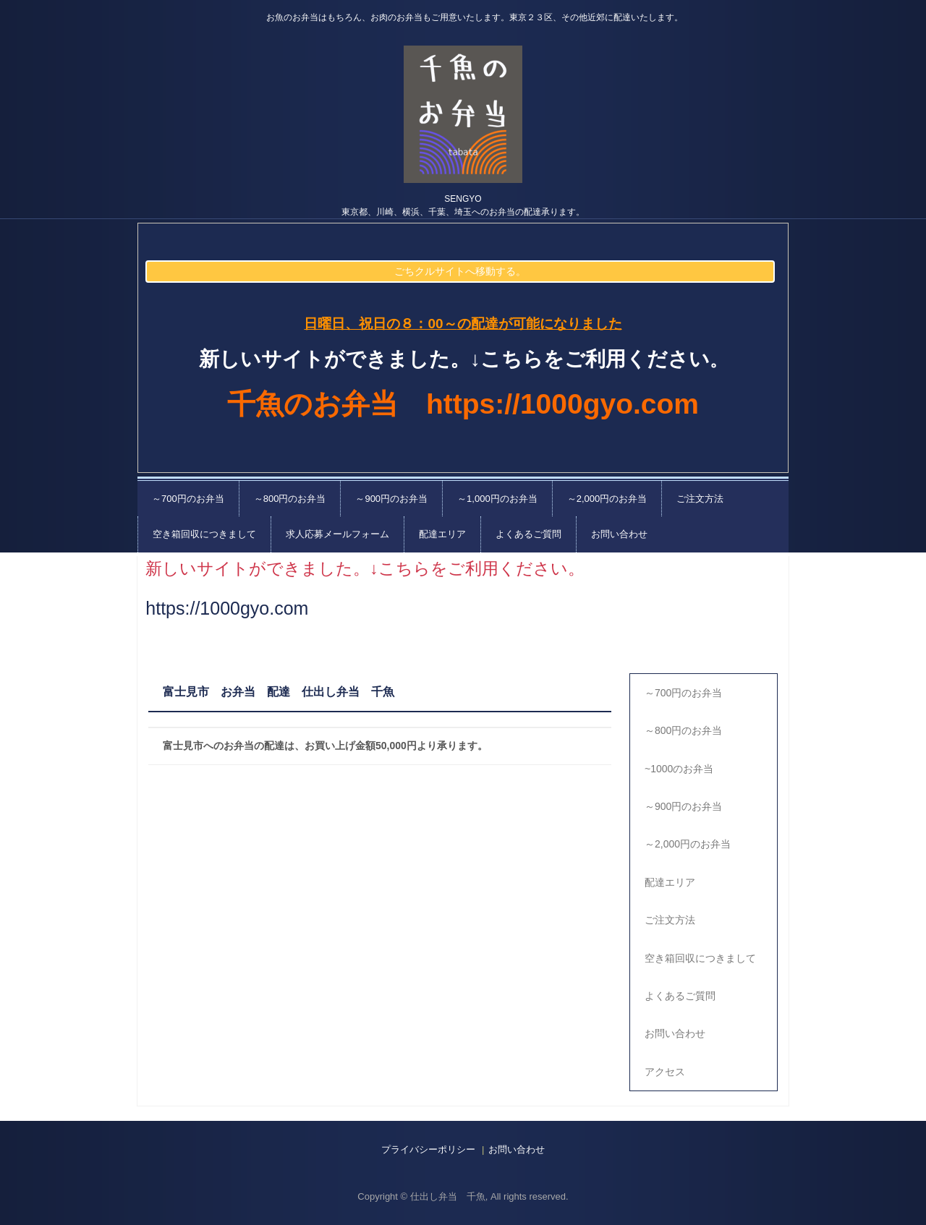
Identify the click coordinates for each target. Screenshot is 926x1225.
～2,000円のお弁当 (607, 498)
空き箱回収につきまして (204, 534)
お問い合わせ (619, 534)
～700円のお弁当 (188, 498)
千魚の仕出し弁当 (463, 114)
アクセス (665, 1071)
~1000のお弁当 (679, 768)
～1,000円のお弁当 (497, 498)
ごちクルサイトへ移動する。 (460, 271)
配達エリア (442, 534)
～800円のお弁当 (290, 498)
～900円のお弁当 (391, 498)
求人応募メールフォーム (337, 534)
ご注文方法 (699, 498)
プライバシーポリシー (428, 1149)
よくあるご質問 (528, 534)
